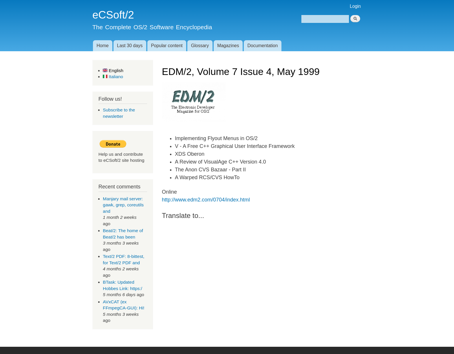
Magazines (228, 45)
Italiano (113, 76)
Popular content (166, 45)
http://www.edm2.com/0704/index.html (206, 200)
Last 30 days (129, 45)
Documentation (263, 45)
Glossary (200, 45)
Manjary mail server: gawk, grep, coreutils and (123, 205)
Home (102, 45)
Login (355, 6)
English (113, 70)
